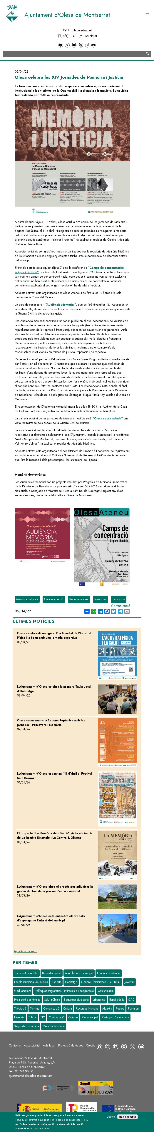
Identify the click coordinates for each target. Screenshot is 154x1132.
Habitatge (71, 982)
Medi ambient (22, 991)
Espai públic (116, 1000)
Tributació (20, 1008)
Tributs (32, 1017)
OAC (131, 1000)
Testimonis (118, 599)
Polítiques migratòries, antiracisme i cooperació (64, 991)
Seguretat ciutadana (76, 1000)
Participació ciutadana (115, 1017)
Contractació (56, 1017)
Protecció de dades (70, 1045)
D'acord (110, 1116)
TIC (42, 1017)
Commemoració (53, 599)
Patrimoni (133, 1008)
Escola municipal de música (31, 982)
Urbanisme (99, 1000)
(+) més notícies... (25, 951)
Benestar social (51, 973)
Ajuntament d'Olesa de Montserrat (67, 15)
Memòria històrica (27, 599)
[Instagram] (87, 45)
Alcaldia (107, 1008)
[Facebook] (81, 45)
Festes (120, 1008)
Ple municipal (90, 1017)
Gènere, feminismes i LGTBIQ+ (101, 982)
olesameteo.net (82, 30)
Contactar (15, 1045)
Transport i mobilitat (26, 973)
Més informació (42, 1128)
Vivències (100, 599)
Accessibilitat (32, 1045)
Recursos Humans (87, 1008)
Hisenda (19, 1017)
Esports (56, 982)
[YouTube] (74, 45)
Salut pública (52, 1000)
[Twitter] (67, 45)
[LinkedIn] (93, 45)
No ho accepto (127, 1116)
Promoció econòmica (27, 1000)
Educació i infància (108, 973)
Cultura (67, 1008)
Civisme (73, 1017)
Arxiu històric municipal (79, 973)
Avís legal (49, 1045)
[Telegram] (60, 45)
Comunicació (120, 605)
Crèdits (90, 1045)
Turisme (34, 1008)
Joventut (129, 982)
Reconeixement (78, 599)
